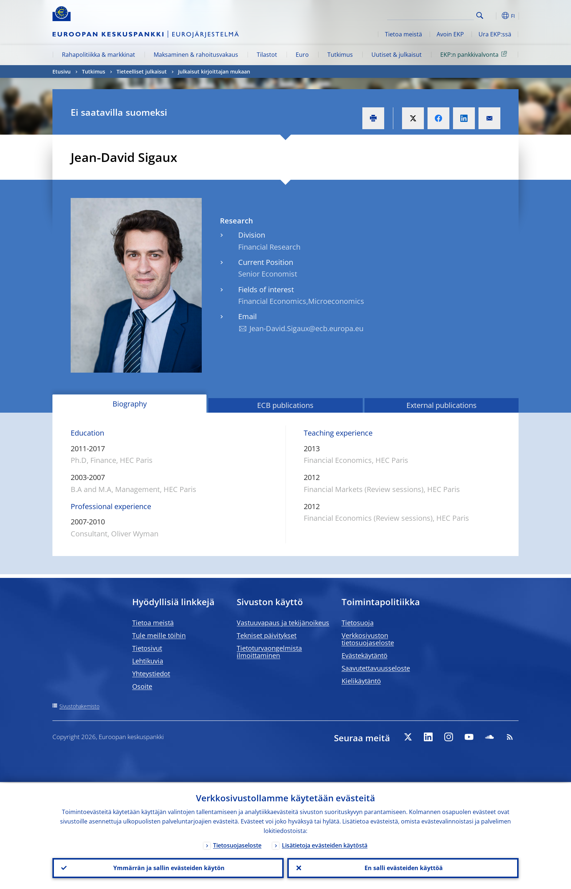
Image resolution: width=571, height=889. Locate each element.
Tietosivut (147, 648)
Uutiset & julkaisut (396, 55)
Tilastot (267, 55)
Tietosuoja (358, 622)
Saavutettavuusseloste (376, 668)
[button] (493, 15)
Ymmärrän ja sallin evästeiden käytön (168, 868)
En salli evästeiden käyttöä (403, 868)
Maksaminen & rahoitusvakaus (196, 55)
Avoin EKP (450, 34)
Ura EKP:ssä (495, 34)
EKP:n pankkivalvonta (474, 54)
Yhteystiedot (151, 673)
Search (480, 15)
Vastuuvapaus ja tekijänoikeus (283, 622)
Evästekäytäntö (364, 655)
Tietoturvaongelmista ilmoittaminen (269, 652)
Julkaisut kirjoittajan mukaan (214, 71)
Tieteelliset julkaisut (142, 71)
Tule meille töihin (159, 635)
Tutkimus (340, 55)
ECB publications (285, 405)
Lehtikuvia (147, 660)
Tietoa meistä (403, 34)
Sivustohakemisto (79, 706)
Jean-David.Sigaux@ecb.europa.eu (306, 328)
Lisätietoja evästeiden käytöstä (324, 844)
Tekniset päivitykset (266, 635)
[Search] (437, 14)
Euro (302, 55)
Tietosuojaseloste (237, 844)
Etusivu (61, 71)
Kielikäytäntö (361, 680)
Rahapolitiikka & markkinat (98, 55)
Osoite (142, 686)
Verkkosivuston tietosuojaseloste (368, 639)
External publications (441, 405)
